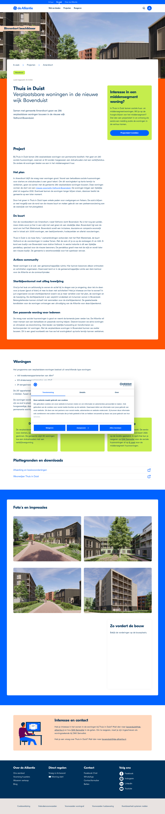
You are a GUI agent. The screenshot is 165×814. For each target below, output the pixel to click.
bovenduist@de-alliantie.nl (114, 739)
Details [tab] (82, 392)
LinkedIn (128, 783)
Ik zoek (59, 2)
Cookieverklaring (23, 806)
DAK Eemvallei (128, 439)
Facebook (129, 773)
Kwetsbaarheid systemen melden (135, 806)
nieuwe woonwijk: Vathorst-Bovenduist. (53, 188)
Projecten (31, 65)
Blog (15, 784)
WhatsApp (89, 777)
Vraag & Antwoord (57, 773)
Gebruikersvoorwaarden (47, 806)
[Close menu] (149, 8)
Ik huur (51, 2)
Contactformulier (91, 780)
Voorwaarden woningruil (74, 806)
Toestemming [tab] (48, 392)
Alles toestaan (115, 428)
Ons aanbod (19, 773)
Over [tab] (117, 392)
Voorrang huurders (21, 777)
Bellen (86, 784)
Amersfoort (48, 65)
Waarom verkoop (21, 780)
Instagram (129, 778)
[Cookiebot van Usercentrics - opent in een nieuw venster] (121, 384)
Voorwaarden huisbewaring (103, 806)
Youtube (128, 788)
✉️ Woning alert (56, 777)
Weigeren (49, 428)
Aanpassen (83, 428)
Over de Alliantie (71, 2)
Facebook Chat (90, 773)
